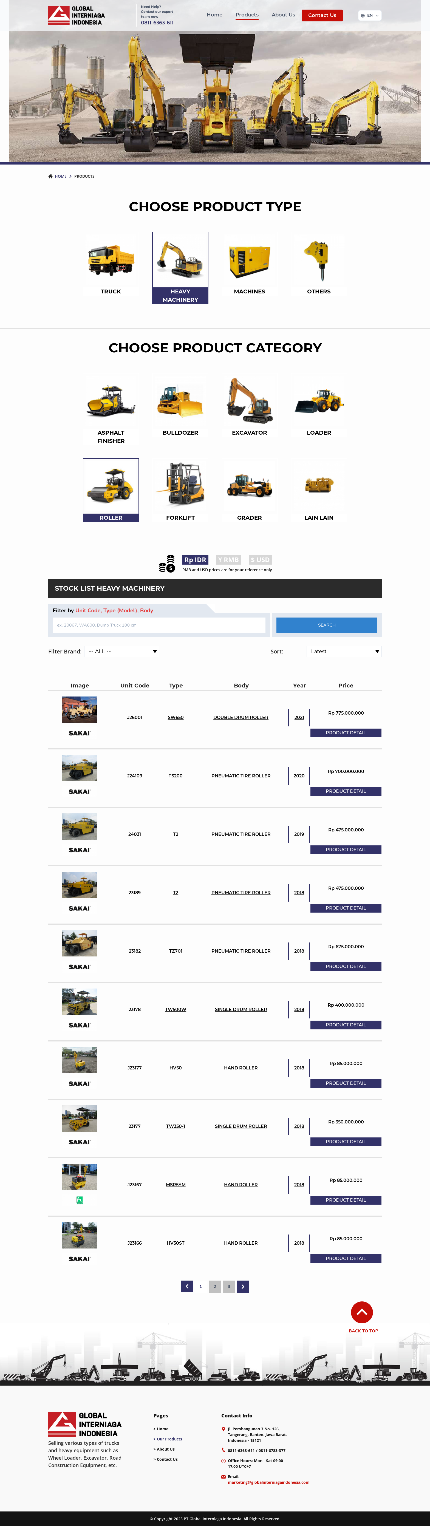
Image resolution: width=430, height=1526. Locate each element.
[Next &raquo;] (243, 1287)
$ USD (260, 559)
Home (214, 15)
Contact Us (322, 15)
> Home (161, 1428)
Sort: (277, 651)
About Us (283, 15)
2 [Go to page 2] (215, 1287)
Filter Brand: (65, 651)
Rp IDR (195, 559)
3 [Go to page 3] (229, 1287)
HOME (61, 176)
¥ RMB (228, 559)
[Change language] (370, 15)
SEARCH (327, 625)
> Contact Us (166, 1459)
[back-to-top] (371, 1312)
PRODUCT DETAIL (346, 732)
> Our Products (168, 1439)
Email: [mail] (269, 1479)
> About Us (164, 1449)
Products (247, 15)
